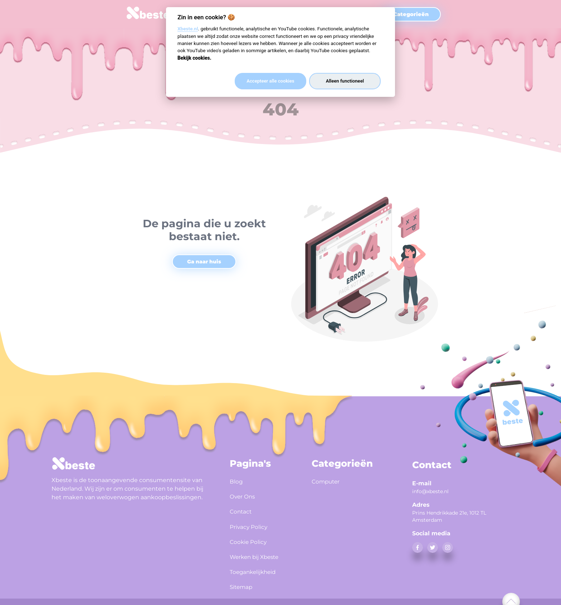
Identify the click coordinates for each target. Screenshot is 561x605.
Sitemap (243, 578)
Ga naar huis (204, 261)
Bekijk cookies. (194, 58)
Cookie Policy (251, 537)
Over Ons (245, 495)
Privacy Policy (252, 523)
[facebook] (417, 547)
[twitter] (432, 547)
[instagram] (447, 547)
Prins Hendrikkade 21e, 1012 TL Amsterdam (449, 516)
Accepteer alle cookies (270, 81)
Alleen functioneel (345, 81)
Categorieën (411, 14)
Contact (242, 509)
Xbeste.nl (187, 28)
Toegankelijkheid (257, 565)
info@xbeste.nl (430, 491)
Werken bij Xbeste (259, 551)
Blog (237, 481)
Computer (328, 481)
